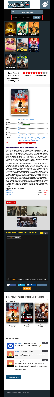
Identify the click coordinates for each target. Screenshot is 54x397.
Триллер (32, 119)
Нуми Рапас (25, 139)
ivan (16, 361)
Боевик (23, 119)
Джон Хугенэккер (38, 137)
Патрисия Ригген (22, 134)
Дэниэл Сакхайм (30, 134)
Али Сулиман (31, 139)
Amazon (19, 127)
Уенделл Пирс (29, 137)
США (19, 132)
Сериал (19, 119)
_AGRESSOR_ (18, 343)
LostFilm (20, 124)
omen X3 (17, 351)
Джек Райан (9, 190)
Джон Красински (22, 137)
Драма (27, 119)
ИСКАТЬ (37, 17)
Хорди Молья (38, 139)
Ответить (44, 342)
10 (46, 73)
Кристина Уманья (35, 140)
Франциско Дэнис (26, 140)
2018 (19, 129)
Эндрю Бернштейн (39, 134)
